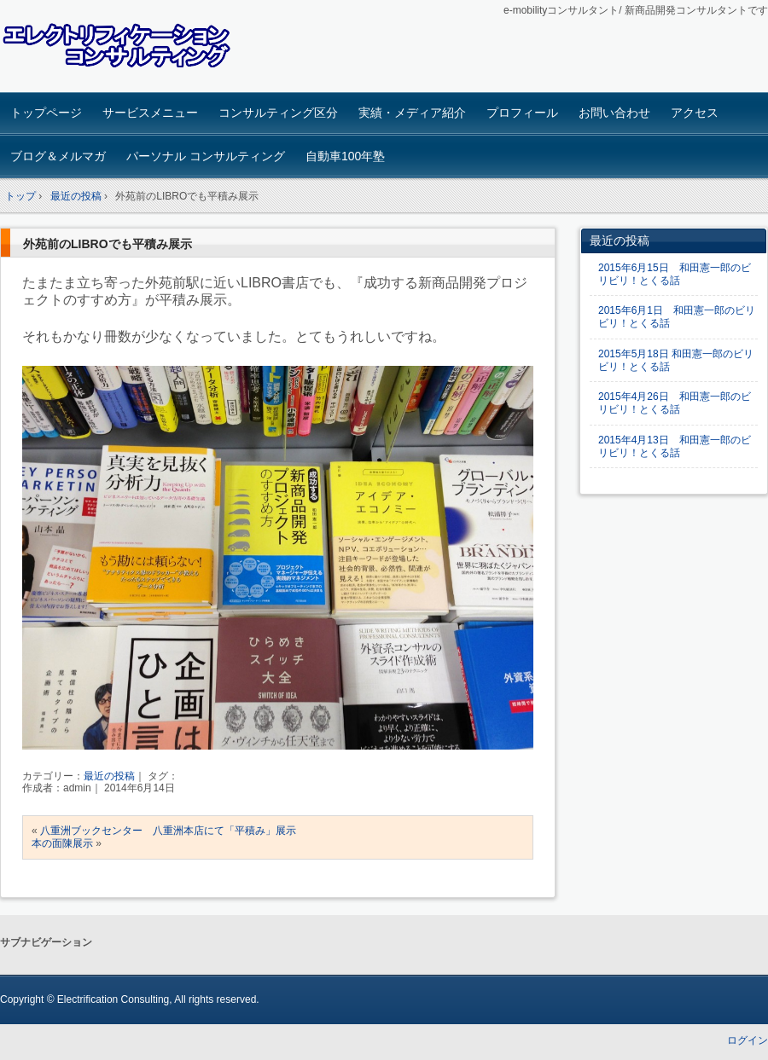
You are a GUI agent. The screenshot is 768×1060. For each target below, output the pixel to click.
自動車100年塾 (345, 156)
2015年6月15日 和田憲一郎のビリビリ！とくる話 (674, 274)
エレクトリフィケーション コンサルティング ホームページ (120, 48)
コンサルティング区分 (278, 112)
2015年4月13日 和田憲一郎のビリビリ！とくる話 (674, 446)
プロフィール (522, 112)
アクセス (695, 112)
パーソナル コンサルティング (205, 156)
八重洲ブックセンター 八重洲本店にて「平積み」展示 (168, 831)
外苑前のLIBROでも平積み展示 (107, 244)
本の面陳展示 (62, 843)
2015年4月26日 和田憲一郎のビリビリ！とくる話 (674, 403)
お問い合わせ (614, 112)
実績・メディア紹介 (412, 112)
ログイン (747, 1040)
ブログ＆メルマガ (58, 156)
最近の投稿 (109, 776)
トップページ (46, 112)
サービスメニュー (150, 112)
